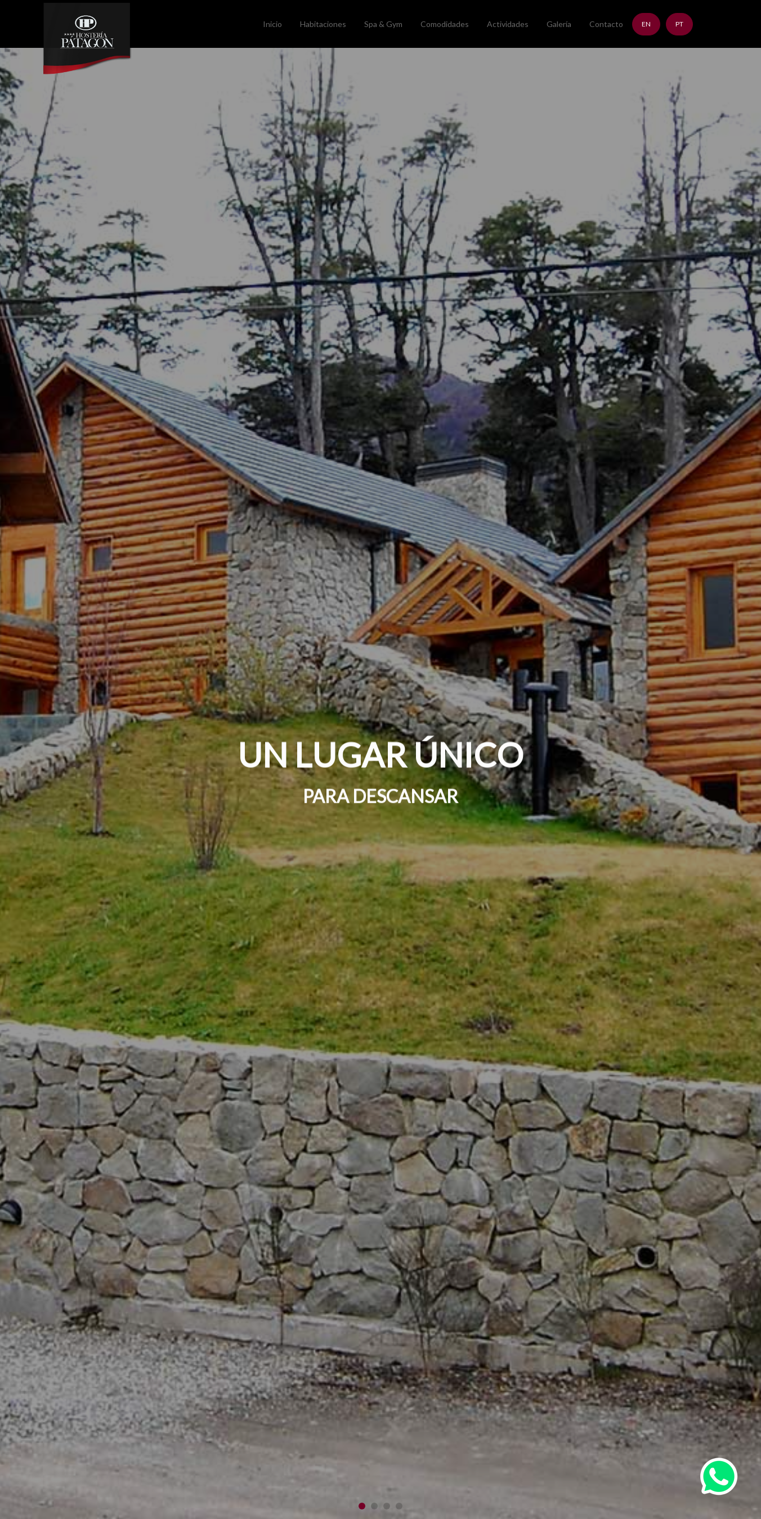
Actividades (508, 24)
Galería (559, 24)
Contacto (606, 24)
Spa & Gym (383, 24)
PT (679, 24)
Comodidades (444, 24)
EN (646, 24)
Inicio (272, 24)
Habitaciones (323, 24)
